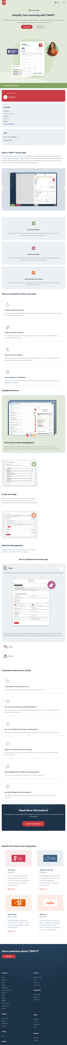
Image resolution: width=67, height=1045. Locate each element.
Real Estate (5, 987)
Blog (35, 1026)
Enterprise (4, 980)
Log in (35, 980)
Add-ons (4, 1020)
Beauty (3, 998)
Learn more (40, 27)
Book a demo (37, 985)
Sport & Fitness (6, 1003)
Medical (4, 1000)
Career (35, 1021)
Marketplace (5, 1023)
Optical (3, 1008)
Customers (36, 1024)
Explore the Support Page (33, 823)
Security (4, 1026)
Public (3, 995)
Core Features (5, 1018)
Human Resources (6, 990)
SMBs (3, 977)
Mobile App (37, 999)
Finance (4, 985)
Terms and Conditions (10, 137)
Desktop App (37, 994)
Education (4, 992)
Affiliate (36, 1040)
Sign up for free (37, 977)
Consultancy (5, 1005)
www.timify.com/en (8, 124)
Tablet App (36, 997)
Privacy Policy (7, 140)
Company (36, 1019)
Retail (3, 982)
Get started (26, 27)
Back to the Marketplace (10, 85)
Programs (36, 1037)
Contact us (9, 956)
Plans (3, 1035)
